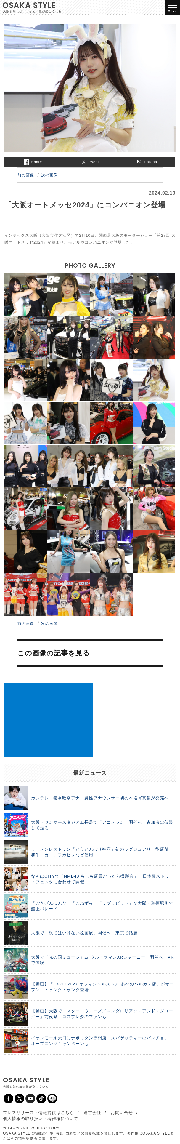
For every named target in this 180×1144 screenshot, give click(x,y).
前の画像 (25, 174)
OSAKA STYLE (29, 5)
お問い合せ (122, 1112)
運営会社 (92, 1112)
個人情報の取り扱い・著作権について (40, 1118)
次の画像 (49, 174)
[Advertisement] (48, 720)
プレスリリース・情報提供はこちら (38, 1112)
